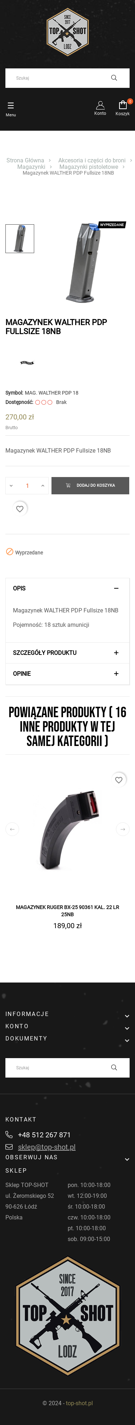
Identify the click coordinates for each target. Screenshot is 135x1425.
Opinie (22, 674)
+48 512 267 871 (38, 1134)
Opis (19, 588)
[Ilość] (27, 485)
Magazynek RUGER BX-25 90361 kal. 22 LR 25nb (67, 910)
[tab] (67, 588)
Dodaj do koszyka (90, 485)
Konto (100, 108)
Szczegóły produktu (44, 653)
